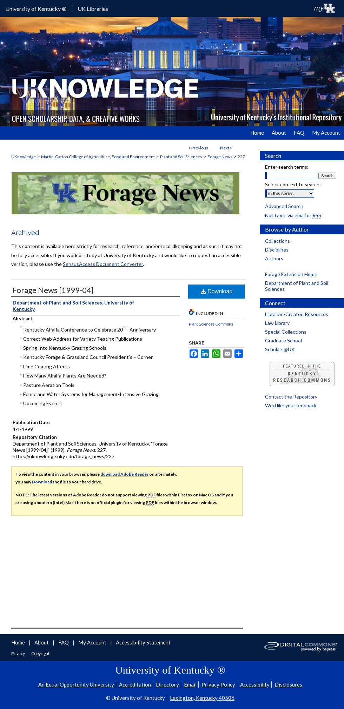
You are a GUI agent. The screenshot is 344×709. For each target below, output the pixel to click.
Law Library (277, 323)
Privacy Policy (218, 684)
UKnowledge (23, 156)
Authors (274, 258)
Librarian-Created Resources (296, 314)
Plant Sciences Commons (211, 324)
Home (18, 642)
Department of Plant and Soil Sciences (296, 286)
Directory (167, 684)
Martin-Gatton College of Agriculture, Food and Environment (98, 156)
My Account (92, 642)
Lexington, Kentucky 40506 (202, 698)
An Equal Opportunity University (76, 684)
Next (224, 148)
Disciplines (277, 250)
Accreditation (135, 684)
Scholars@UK (280, 349)
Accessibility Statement (143, 642)
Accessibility (255, 684)
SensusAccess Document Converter (103, 264)
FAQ (64, 642)
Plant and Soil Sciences (181, 156)
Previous (199, 148)
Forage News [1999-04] (53, 290)
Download (217, 291)
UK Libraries (93, 8)
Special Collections (285, 332)
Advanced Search (284, 206)
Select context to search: (293, 184)
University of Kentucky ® (36, 8)
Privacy (18, 653)
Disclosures (288, 684)
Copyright (40, 653)
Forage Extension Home (291, 274)
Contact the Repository (291, 397)
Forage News (219, 156)
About (42, 642)
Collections (277, 241)
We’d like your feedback (291, 405)
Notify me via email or (293, 215)
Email (190, 684)
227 (241, 156)
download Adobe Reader (124, 474)
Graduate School (283, 340)
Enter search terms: (287, 167)
